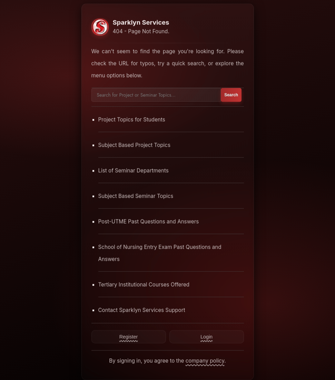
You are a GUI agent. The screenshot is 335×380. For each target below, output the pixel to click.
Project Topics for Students (131, 119)
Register (128, 336)
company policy (205, 360)
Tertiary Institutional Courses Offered (144, 284)
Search (231, 94)
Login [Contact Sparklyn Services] (206, 336)
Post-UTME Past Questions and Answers (148, 221)
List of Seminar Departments (133, 170)
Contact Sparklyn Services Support (141, 310)
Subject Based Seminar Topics (136, 196)
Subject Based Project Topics (134, 145)
